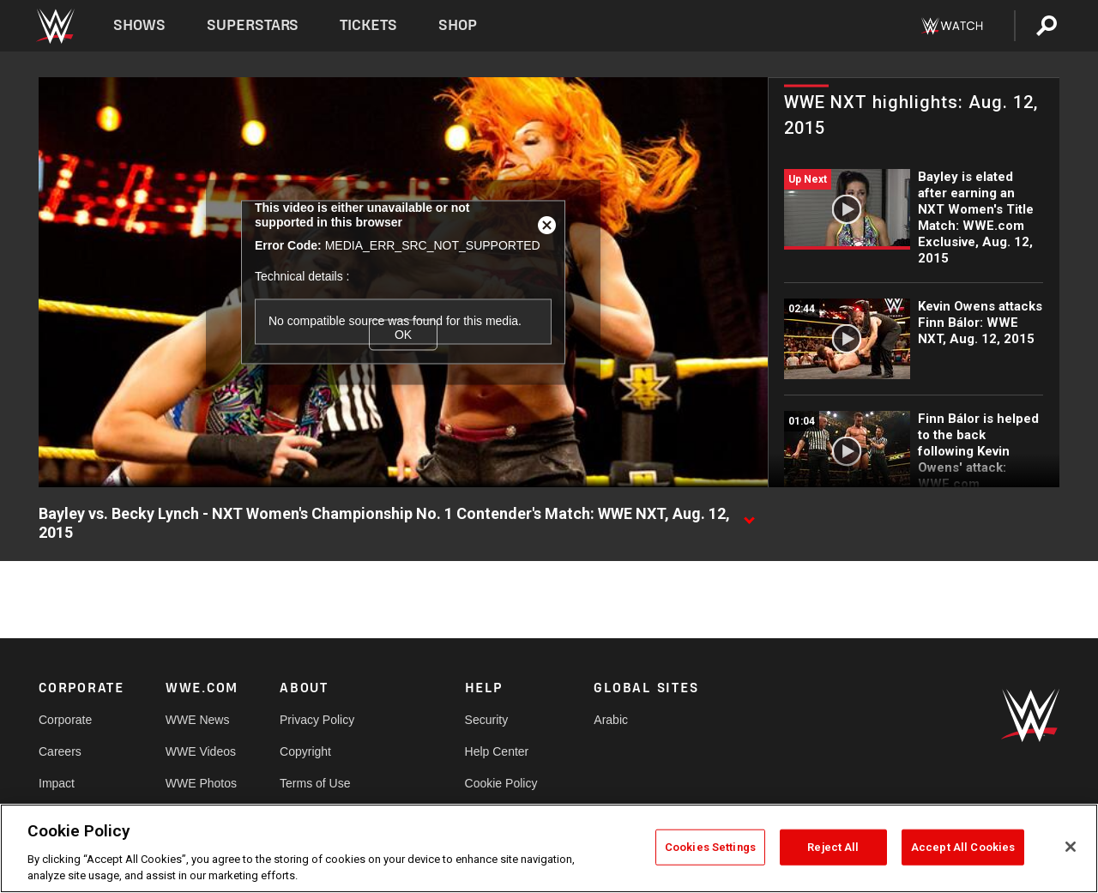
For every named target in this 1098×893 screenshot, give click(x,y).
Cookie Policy (501, 783)
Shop (457, 25)
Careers (60, 751)
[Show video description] (749, 515)
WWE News (198, 720)
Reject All (833, 847)
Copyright (305, 751)
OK (403, 334)
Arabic (611, 720)
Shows (139, 25)
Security (487, 720)
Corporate (65, 720)
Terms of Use (315, 783)
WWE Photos (201, 783)
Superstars (253, 25)
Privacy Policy (317, 720)
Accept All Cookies (963, 847)
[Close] (1070, 847)
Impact (57, 783)
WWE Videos (201, 751)
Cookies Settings (710, 847)
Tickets (368, 25)
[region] (549, 848)
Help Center (497, 751)
